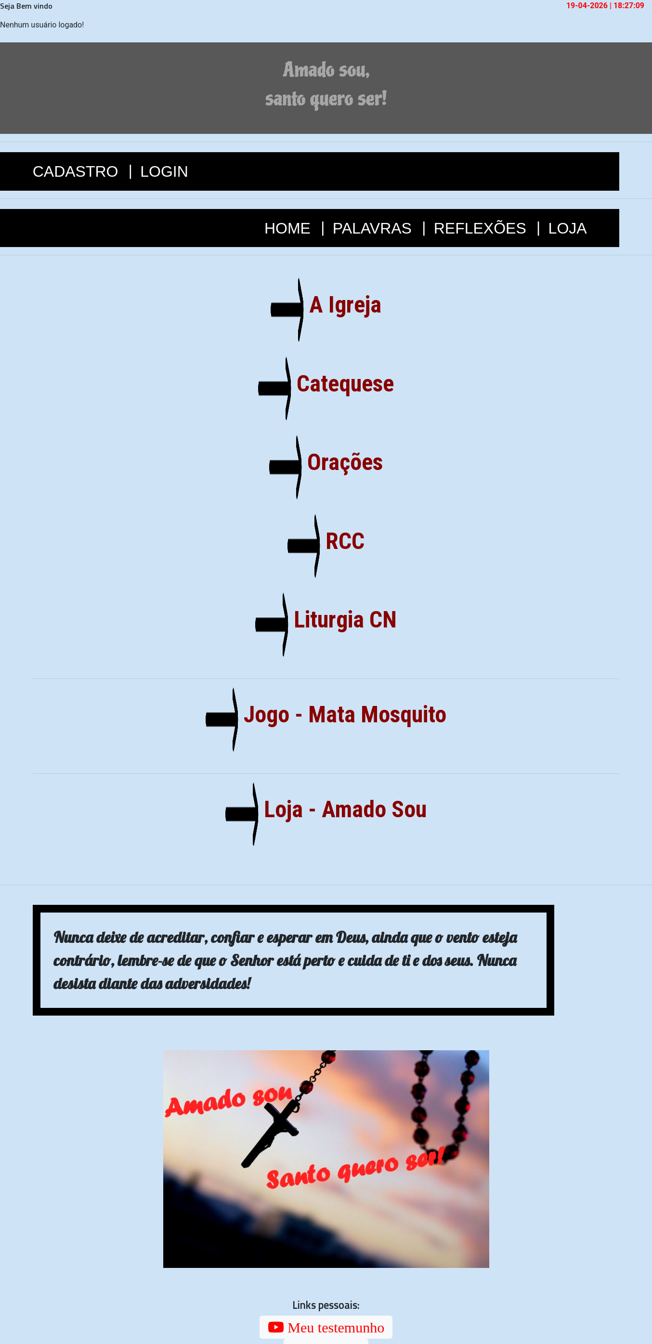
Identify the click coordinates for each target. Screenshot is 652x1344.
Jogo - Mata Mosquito (342, 714)
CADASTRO (78, 171)
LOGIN (164, 171)
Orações (341, 462)
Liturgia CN (341, 619)
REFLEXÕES (482, 228)
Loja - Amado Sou (342, 809)
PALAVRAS (374, 228)
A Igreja (341, 304)
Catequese (341, 383)
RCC (342, 541)
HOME (289, 228)
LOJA (567, 228)
